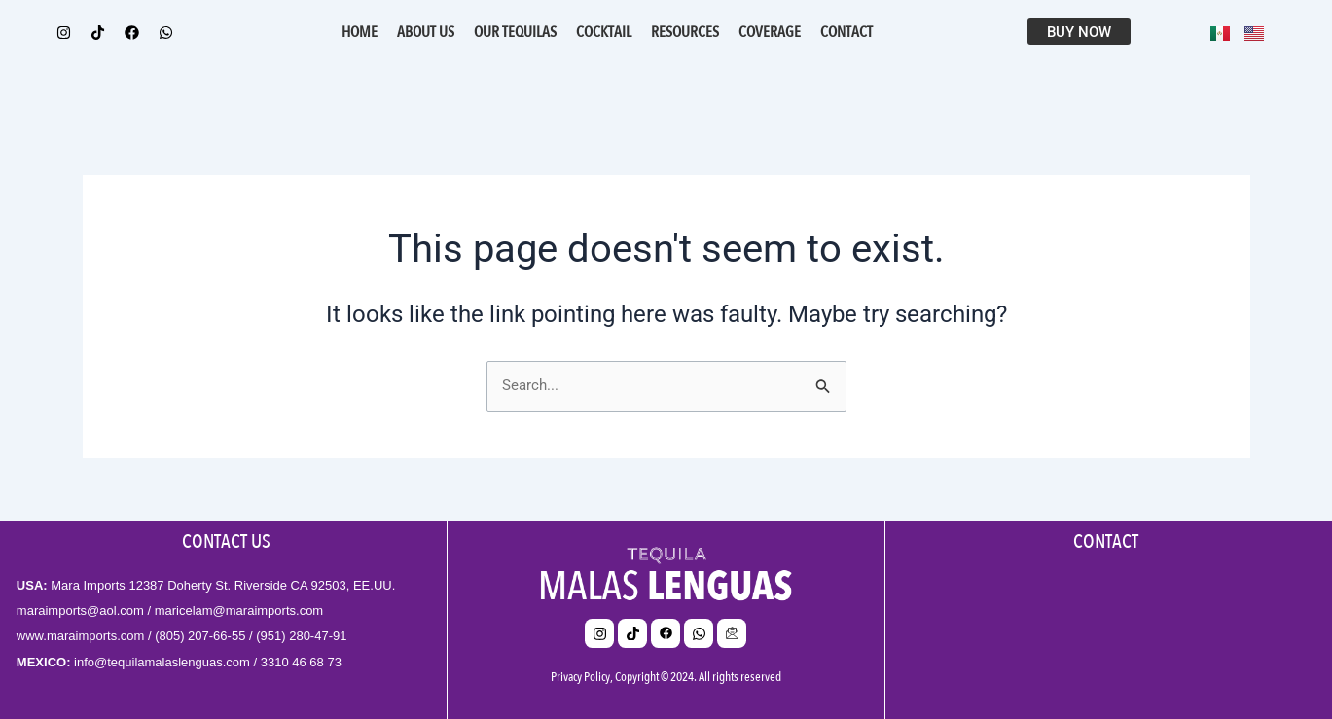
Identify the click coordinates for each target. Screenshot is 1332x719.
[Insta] (599, 632)
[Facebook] (665, 632)
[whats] (698, 632)
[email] (731, 632)
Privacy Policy (580, 676)
